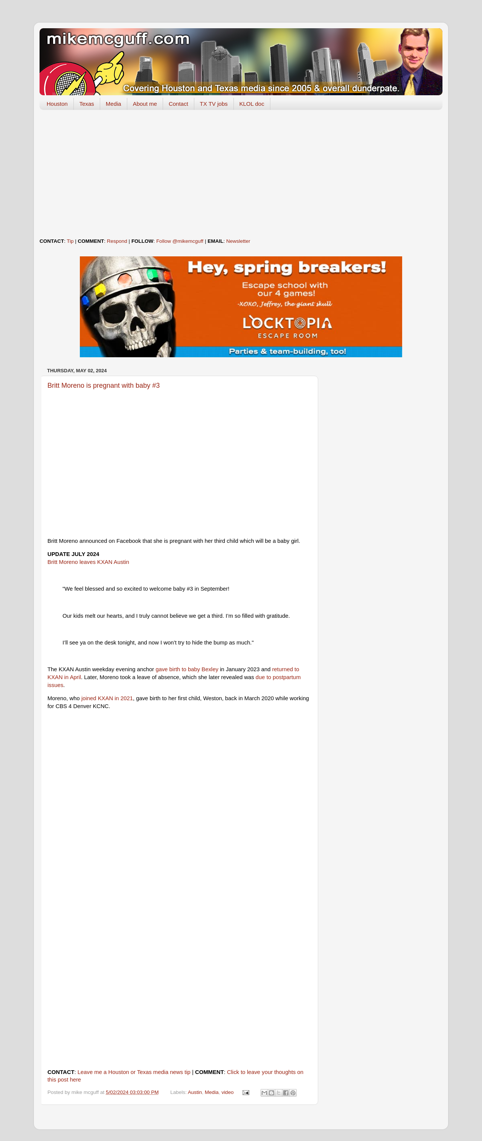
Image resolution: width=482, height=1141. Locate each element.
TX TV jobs (214, 104)
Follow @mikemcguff (179, 241)
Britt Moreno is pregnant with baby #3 (103, 385)
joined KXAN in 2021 (107, 698)
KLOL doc (251, 104)
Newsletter (238, 241)
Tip (70, 241)
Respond (117, 241)
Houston (57, 104)
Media (113, 104)
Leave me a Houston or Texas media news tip (134, 1072)
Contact (178, 104)
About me (145, 104)
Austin (195, 1092)
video (227, 1092)
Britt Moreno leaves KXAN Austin (88, 562)
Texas (86, 104)
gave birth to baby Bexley (187, 669)
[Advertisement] (241, 174)
